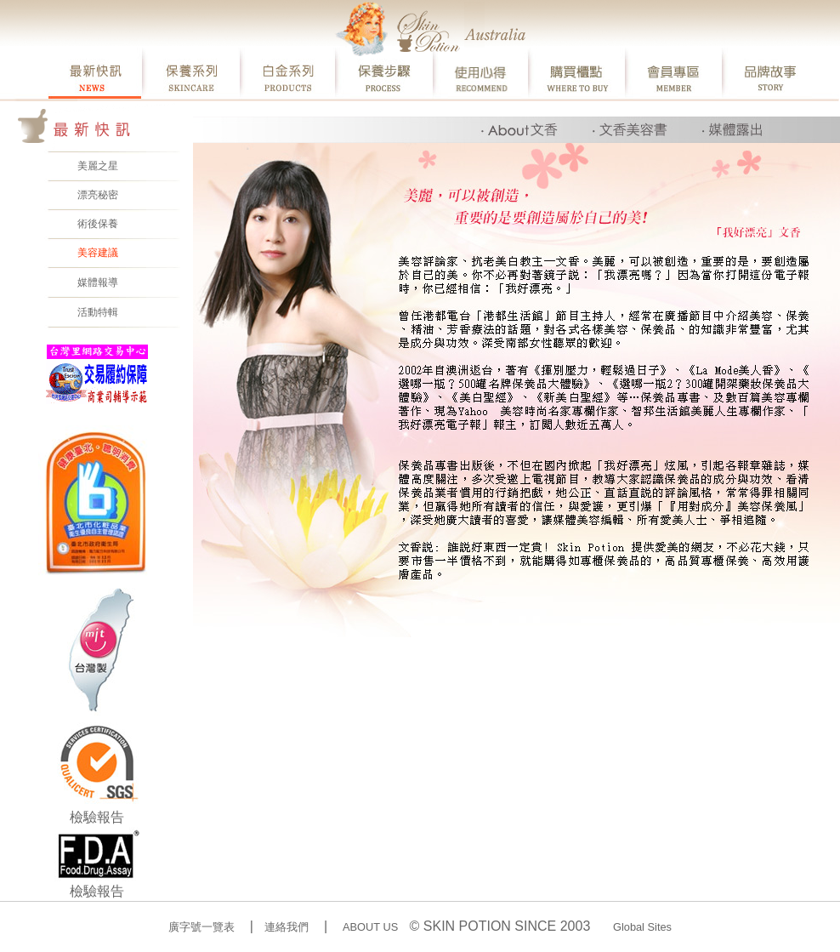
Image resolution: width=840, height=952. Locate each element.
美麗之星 (97, 165)
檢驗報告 (97, 817)
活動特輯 (97, 311)
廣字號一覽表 (201, 927)
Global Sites (642, 927)
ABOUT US (370, 927)
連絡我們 (286, 927)
